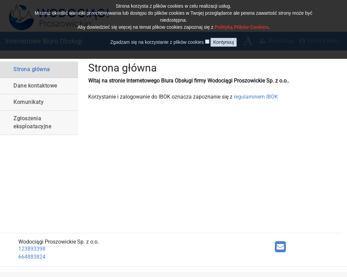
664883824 (31, 257)
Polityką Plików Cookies (241, 21)
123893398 (31, 249)
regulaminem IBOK (256, 97)
